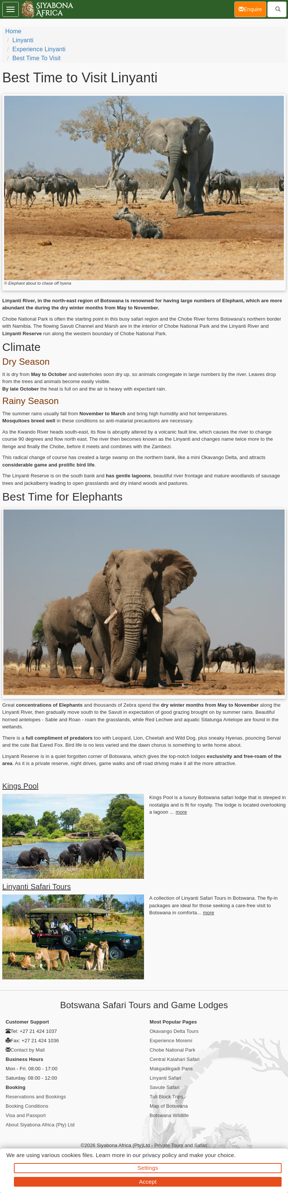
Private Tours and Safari (180, 1145)
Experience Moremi (171, 1040)
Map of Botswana (169, 1106)
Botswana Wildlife (169, 1115)
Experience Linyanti (39, 49)
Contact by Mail (27, 1050)
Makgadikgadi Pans (171, 1068)
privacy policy (159, 1155)
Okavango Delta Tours (174, 1031)
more (181, 812)
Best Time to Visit (36, 58)
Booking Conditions (27, 1106)
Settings (148, 1168)
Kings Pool (20, 786)
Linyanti (22, 40)
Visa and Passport (26, 1115)
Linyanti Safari (165, 1078)
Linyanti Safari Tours (36, 886)
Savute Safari (164, 1087)
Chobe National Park (172, 1050)
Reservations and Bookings (36, 1096)
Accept (147, 1181)
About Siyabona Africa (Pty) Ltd (40, 1125)
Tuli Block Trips (166, 1096)
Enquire (252, 8)
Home (13, 31)
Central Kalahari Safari (175, 1059)
